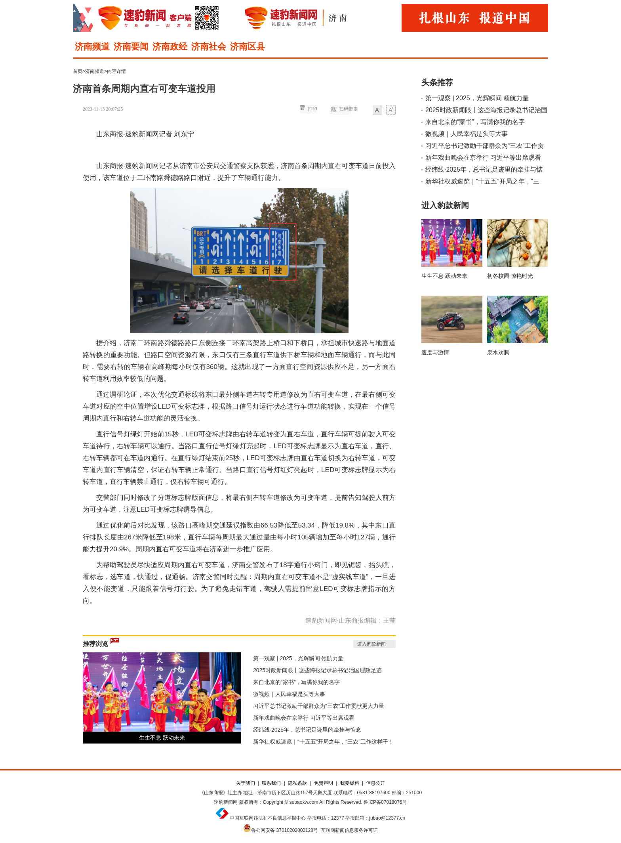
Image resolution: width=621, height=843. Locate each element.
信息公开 (375, 783)
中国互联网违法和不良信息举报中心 (268, 818)
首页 (77, 71)
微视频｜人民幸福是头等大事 (289, 694)
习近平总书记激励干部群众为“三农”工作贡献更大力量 (318, 706)
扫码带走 (348, 109)
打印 (312, 109)
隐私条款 (297, 783)
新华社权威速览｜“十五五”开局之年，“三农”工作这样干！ (323, 741)
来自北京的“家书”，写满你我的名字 (296, 682)
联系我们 (271, 783)
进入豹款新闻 (371, 644)
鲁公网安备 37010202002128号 (284, 830)
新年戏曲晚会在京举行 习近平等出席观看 (303, 718)
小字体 (377, 110)
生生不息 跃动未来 (162, 737)
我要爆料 (349, 783)
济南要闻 (131, 47)
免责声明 (323, 783)
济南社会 (208, 47)
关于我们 (245, 783)
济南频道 (92, 47)
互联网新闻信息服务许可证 (349, 830)
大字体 (391, 110)
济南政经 (169, 47)
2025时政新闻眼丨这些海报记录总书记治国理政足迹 (317, 670)
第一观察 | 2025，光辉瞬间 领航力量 (298, 658)
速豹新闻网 (226, 802)
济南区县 (247, 47)
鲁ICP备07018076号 (385, 802)
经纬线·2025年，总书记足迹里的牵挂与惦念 (307, 729)
